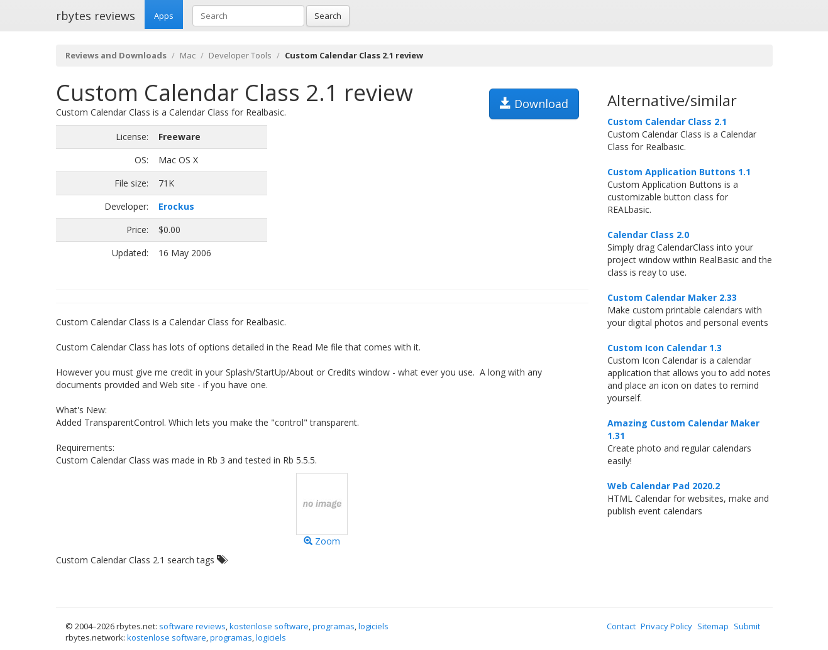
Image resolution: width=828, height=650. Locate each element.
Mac (188, 55)
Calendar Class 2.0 (648, 235)
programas (333, 626)
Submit (747, 626)
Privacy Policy (666, 626)
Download (534, 103)
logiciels (373, 626)
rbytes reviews (95, 15)
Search (327, 15)
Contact (621, 626)
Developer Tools (240, 55)
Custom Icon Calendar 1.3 (664, 348)
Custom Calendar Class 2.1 (667, 121)
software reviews (192, 626)
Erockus (176, 206)
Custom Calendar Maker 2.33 (672, 297)
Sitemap (713, 626)
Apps (164, 15)
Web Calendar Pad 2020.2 (663, 486)
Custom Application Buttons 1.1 (679, 172)
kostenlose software (269, 626)
